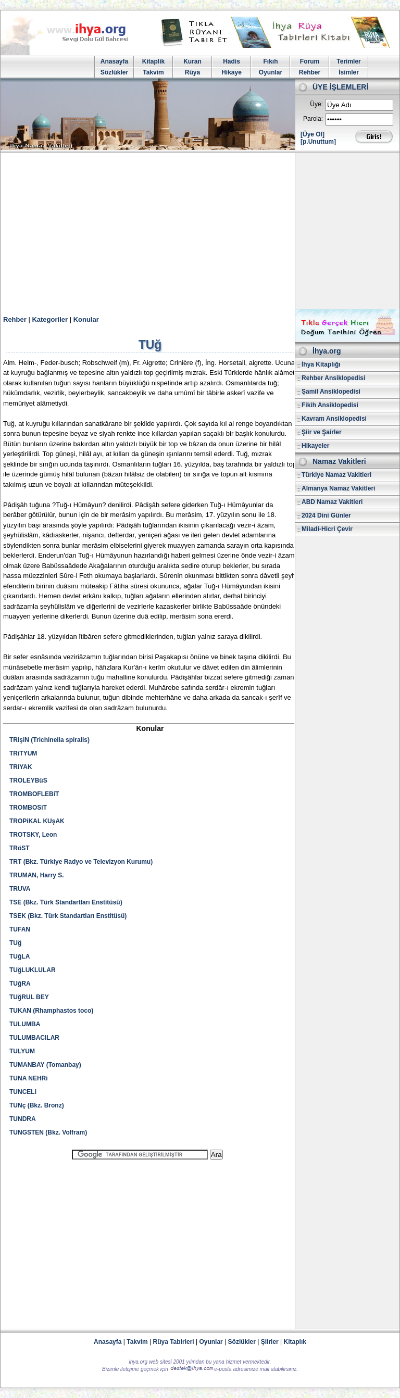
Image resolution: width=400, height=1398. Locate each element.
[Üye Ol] (312, 134)
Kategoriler (50, 319)
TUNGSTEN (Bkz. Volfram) (48, 1132)
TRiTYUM (23, 753)
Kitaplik (153, 61)
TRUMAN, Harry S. (36, 875)
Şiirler (270, 1341)
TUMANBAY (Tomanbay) (45, 1064)
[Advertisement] (200, 231)
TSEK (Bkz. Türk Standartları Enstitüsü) (68, 916)
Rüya (192, 72)
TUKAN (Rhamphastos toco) (51, 1010)
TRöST (19, 848)
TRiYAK (20, 767)
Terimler (348, 61)
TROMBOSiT (28, 807)
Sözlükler (114, 72)
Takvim (153, 72)
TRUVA (19, 888)
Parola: (313, 118)
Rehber (309, 72)
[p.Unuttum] (318, 141)
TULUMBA (24, 1024)
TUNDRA (22, 1119)
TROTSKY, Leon (33, 834)
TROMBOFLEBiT (34, 794)
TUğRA (20, 983)
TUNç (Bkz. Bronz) (36, 1105)
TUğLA (19, 956)
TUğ (15, 943)
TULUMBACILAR (34, 1037)
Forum (309, 61)
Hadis (231, 61)
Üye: (316, 104)
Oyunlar (270, 72)
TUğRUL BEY (29, 997)
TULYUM (22, 1051)
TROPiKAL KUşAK (37, 821)
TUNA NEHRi (28, 1078)
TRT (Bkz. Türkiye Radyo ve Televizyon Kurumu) (81, 861)
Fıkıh (270, 61)
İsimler (349, 72)
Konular (86, 319)
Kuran (192, 61)
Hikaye (231, 72)
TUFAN (19, 929)
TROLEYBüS (28, 780)
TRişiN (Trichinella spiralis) (49, 740)
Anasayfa (114, 61)
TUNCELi (22, 1091)
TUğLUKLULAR (32, 970)
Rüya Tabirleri (173, 1341)
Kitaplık (295, 1341)
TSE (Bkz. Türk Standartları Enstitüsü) (65, 902)
